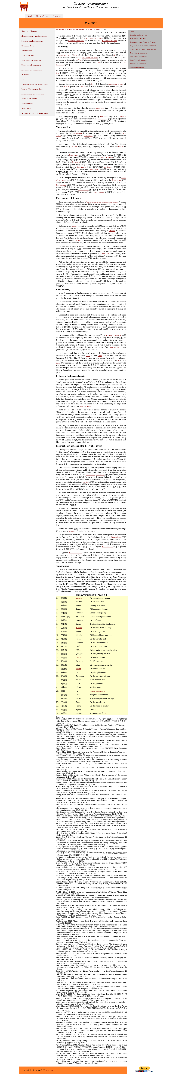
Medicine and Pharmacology (32, 65)
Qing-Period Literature (138, 60)
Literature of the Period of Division (143, 42)
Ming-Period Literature (138, 57)
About (53, 1070)
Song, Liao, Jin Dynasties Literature (143, 49)
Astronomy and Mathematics (32, 70)
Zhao (75, 55)
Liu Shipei (76, 162)
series (123, 178)
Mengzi (123, 116)
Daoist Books (26, 108)
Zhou (58, 363)
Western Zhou (115, 347)
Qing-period (102, 119)
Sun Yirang (95, 169)
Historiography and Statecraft (34, 36)
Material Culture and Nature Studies (35, 84)
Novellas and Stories (29, 99)
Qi (114, 55)
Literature (57, 16)
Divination (25, 75)
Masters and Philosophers (32, 41)
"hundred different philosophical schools (102, 202)
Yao (88, 356)
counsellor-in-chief (116, 84)
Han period (88, 136)
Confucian (105, 253)
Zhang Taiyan (107, 547)
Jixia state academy (90, 58)
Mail (48, 1070)
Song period (74, 155)
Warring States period (94, 38)
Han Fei (83, 86)
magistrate (100, 108)
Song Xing (100, 475)
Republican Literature (138, 64)
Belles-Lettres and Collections (35, 113)
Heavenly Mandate (113, 335)
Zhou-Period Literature (138, 35)
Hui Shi (86, 482)
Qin (57, 73)
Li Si (93, 84)
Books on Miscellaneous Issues (32, 89)
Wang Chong (116, 537)
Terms (132, 31)
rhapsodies (73, 531)
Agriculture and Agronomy (31, 60)
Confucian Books (28, 46)
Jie (118, 360)
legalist (66, 86)
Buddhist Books (27, 103)
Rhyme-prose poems (97, 691)
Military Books (27, 51)
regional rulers (86, 406)
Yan (79, 60)
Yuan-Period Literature (138, 53)
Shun (100, 356)
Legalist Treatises (28, 55)
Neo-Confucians (75, 553)
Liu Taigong (108, 167)
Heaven (112, 231)
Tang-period (77, 133)
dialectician (90, 475)
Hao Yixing (81, 167)
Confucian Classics (29, 31)
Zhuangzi (78, 240)
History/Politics (42, 16)
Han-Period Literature (138, 38)
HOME (30, 16)
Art (23, 79)
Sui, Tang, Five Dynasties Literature (143, 46)
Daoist (74, 226)
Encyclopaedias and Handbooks (33, 94)
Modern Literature (137, 67)
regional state (64, 55)
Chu (98, 62)
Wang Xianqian (106, 157)
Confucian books (94, 29)
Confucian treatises (76, 41)
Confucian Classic (109, 41)
